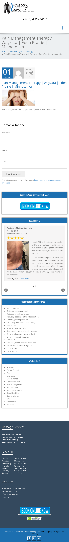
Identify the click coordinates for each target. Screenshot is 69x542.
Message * (6, 132)
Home (4, 51)
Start (33, 286)
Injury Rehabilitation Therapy (13, 442)
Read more (24, 278)
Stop (35, 286)
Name (4, 151)
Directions (6, 497)
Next (63, 290)
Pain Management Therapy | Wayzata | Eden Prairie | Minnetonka (34, 85)
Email (4, 161)
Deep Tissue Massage (10, 440)
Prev (6, 290)
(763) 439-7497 (35, 19)
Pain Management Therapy (22, 51)
